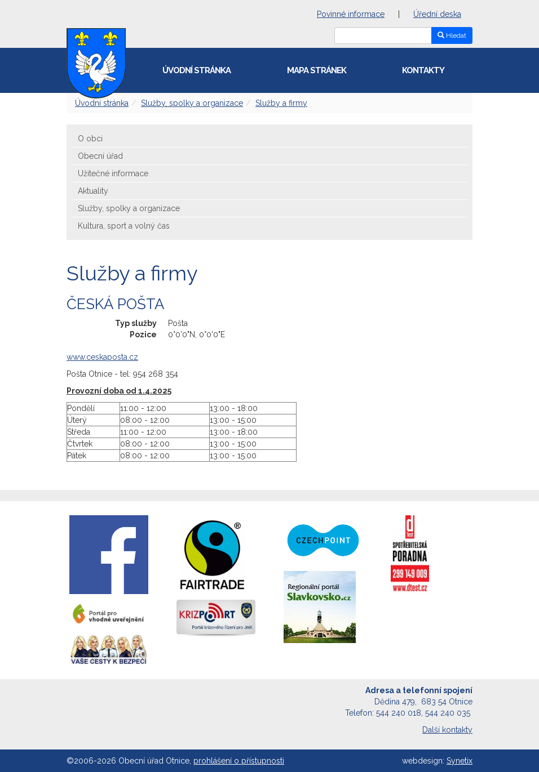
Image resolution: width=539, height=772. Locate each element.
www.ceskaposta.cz (102, 357)
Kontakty (423, 70)
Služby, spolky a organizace (192, 103)
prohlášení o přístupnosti (238, 760)
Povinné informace (351, 14)
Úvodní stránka (196, 70)
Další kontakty (447, 729)
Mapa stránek (316, 70)
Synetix (459, 760)
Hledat (452, 35)
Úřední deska (437, 14)
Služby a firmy (281, 103)
